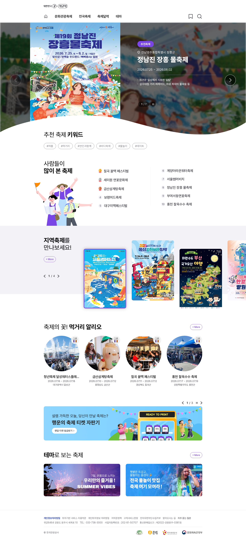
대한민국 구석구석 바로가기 (55, 6)
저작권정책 (116, 518)
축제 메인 (46, 16)
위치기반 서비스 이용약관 (74, 518)
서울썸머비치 (175, 179)
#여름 (50, 146)
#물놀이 (122, 146)
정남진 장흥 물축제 (179, 187)
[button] (44, 276)
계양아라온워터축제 (180, 171)
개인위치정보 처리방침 (98, 518)
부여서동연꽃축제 (178, 196)
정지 (153, 104)
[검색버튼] (199, 16)
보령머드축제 (112, 197)
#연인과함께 (84, 146)
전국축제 (85, 16)
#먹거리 (65, 146)
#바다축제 (105, 146)
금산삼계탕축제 (114, 189)
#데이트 (139, 146)
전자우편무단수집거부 (150, 518)
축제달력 (103, 16)
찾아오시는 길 (169, 518)
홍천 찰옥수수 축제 (179, 204)
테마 (119, 16)
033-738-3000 (94, 522)
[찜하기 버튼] (190, 16)
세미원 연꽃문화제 (116, 180)
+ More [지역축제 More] (50, 259)
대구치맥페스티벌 (115, 206)
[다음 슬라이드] (230, 80)
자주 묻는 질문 (184, 518)
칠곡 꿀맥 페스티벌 (116, 171)
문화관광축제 (63, 16)
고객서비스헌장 (131, 518)
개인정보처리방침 (52, 518)
